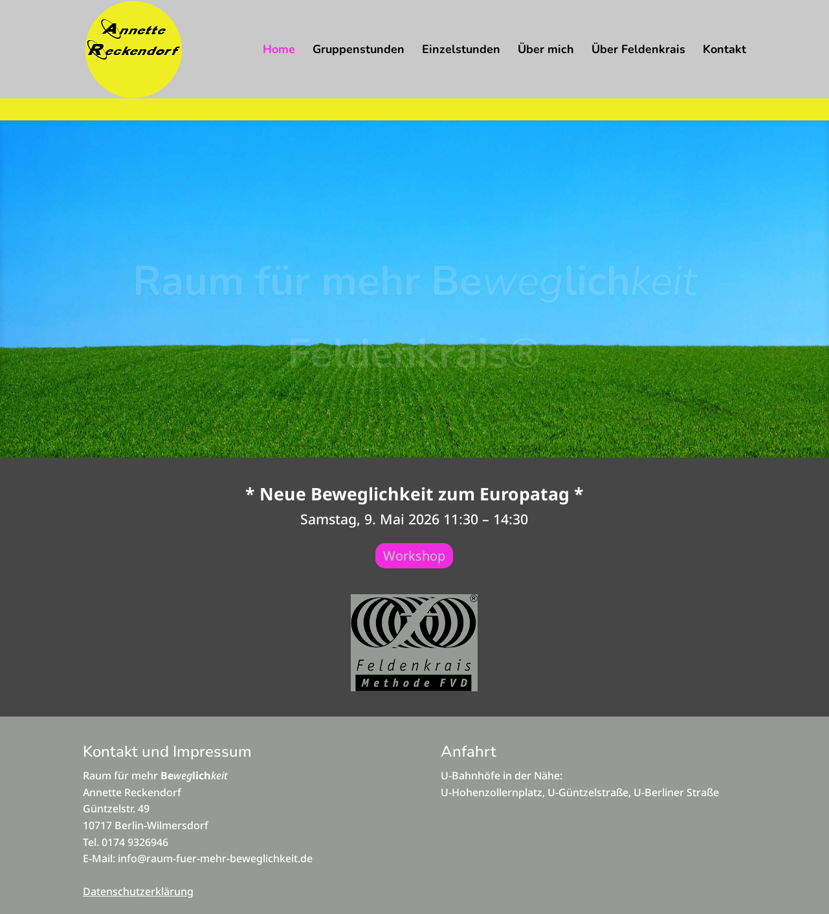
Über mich (546, 51)
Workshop (414, 555)
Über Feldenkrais (638, 51)
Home (279, 51)
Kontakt (724, 51)
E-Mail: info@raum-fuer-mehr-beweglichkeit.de (198, 858)
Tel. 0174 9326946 (125, 842)
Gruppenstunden (358, 51)
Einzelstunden (461, 51)
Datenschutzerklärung (138, 891)
